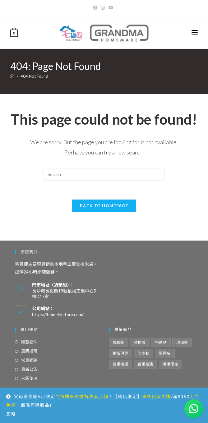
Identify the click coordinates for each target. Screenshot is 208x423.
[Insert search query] (104, 174)
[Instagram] (103, 8)
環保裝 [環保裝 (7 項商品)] (182, 342)
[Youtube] (111, 8)
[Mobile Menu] (195, 32)
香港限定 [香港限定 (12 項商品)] (170, 364)
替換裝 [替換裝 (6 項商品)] (140, 342)
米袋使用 (29, 378)
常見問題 (29, 360)
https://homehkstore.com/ (58, 314)
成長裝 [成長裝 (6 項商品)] (118, 342)
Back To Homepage (104, 205)
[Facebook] (96, 8)
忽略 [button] (11, 413)
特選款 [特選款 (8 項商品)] (161, 342)
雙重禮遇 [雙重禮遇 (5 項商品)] (120, 364)
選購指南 (29, 350)
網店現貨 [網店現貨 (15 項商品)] (120, 353)
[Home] (12, 76)
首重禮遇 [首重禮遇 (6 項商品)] (145, 364)
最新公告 (29, 369)
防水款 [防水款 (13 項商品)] (143, 353)
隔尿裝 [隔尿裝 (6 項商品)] (164, 353)
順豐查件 (29, 341)
